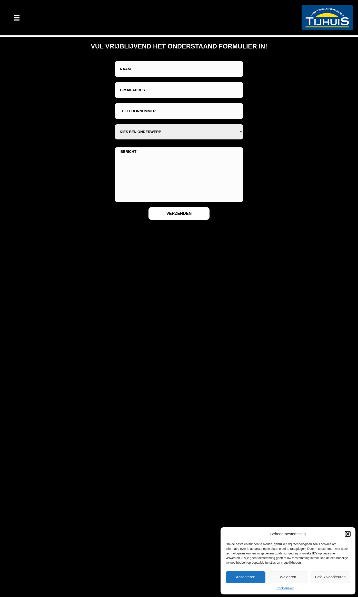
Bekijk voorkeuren (330, 577)
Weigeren (288, 577)
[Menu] (16, 17)
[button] (347, 533)
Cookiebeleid (285, 588)
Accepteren (245, 577)
